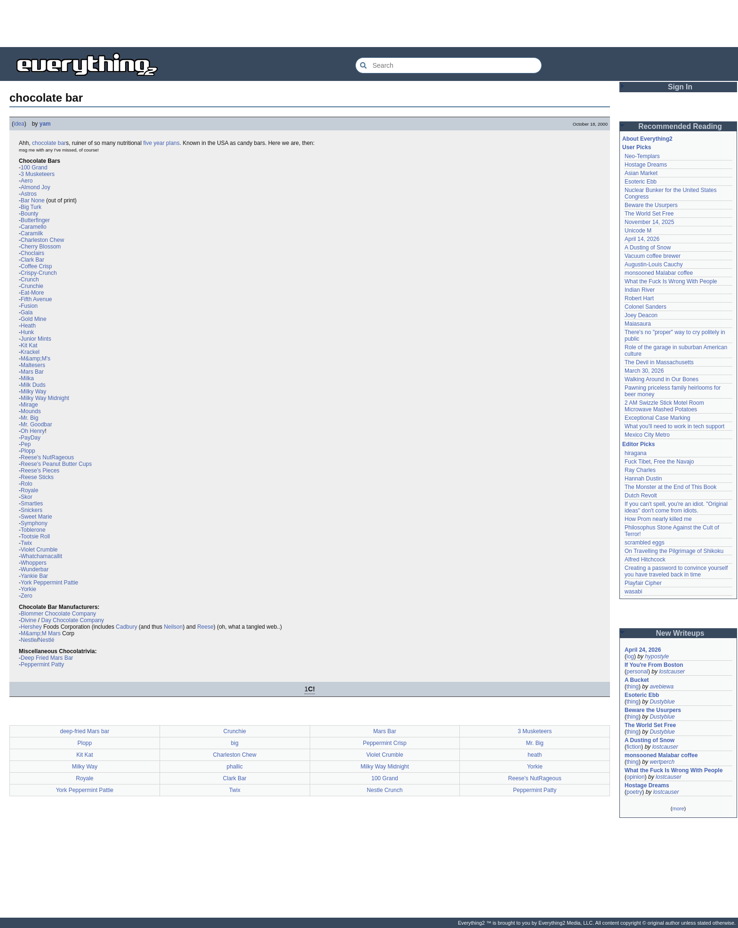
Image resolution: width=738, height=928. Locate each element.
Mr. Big (29, 418)
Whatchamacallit (41, 556)
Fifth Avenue (36, 299)
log (630, 656)
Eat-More (32, 292)
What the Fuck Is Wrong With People (671, 281)
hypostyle (657, 656)
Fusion (29, 306)
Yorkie (28, 589)
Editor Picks (638, 444)
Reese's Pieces (40, 470)
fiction (633, 747)
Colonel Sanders (645, 307)
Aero (26, 180)
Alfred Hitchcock (645, 559)
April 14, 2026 (642, 239)
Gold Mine (34, 319)
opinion (635, 777)
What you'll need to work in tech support (674, 426)
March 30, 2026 (644, 371)
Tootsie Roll (35, 536)
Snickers (31, 510)
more (678, 808)
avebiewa (662, 686)
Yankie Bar (34, 576)
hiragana (636, 453)
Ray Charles (640, 470)
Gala (26, 312)
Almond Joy (35, 187)
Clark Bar (32, 259)
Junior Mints (36, 339)
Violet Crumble (39, 549)
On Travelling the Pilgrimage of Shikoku (674, 551)
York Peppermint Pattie (49, 582)
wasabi (633, 591)
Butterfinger (35, 220)
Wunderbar (34, 569)
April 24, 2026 (643, 650)
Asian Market (641, 173)
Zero (26, 595)
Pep (26, 444)
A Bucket (637, 680)
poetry (634, 792)
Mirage (29, 404)
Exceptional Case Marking (657, 418)
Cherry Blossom (41, 246)
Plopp (28, 451)
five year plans (161, 143)
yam (45, 123)
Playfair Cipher (643, 583)
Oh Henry (33, 431)
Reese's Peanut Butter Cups (56, 464)
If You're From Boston (654, 665)
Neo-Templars (642, 156)
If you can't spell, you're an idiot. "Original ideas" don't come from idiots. (676, 507)
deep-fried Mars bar (85, 731)
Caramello (34, 227)
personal (637, 671)
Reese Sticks (37, 477)
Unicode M (638, 230)
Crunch (30, 279)
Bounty (29, 213)
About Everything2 (647, 139)
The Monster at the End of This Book (670, 487)
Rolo (26, 483)
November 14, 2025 (649, 222)
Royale (29, 490)
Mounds (31, 411)
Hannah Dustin (643, 478)
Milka (27, 378)
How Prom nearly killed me (658, 519)
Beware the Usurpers (651, 205)
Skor (26, 497)
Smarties (32, 503)
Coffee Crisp (36, 266)
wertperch (662, 762)
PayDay (30, 437)
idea (19, 123)
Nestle (29, 640)
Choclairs (32, 253)
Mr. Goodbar (36, 424)
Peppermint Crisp (385, 743)
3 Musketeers (38, 174)
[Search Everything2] (448, 65)
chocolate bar (49, 143)
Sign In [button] (680, 87)
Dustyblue (662, 701)
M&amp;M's (35, 358)
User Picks (636, 147)
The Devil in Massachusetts (659, 362)
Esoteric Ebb (641, 181)
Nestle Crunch (384, 790)
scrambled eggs (645, 542)
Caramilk (32, 233)
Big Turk (31, 207)
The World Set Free (649, 213)
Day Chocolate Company (72, 620)
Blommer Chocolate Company (58, 613)
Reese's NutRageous (47, 457)
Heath (28, 325)
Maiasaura (638, 323)
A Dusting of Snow (648, 247)
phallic (235, 766)
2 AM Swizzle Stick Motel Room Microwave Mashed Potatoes (664, 406)
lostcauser (672, 671)
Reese (205, 627)
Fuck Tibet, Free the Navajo (659, 461)
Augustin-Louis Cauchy (653, 264)
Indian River (640, 290)
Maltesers (33, 365)
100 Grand (34, 167)
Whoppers (34, 563)
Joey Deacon (641, 315)
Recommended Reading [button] (680, 126)
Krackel (30, 352)
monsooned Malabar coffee (659, 273)
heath (535, 755)
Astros (29, 194)
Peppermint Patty (42, 664)
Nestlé (46, 640)
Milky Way (33, 391)
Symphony (34, 523)
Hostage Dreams (646, 164)
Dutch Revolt (641, 495)
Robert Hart (639, 298)
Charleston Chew (42, 240)
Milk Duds (33, 385)
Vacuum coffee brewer (653, 256)
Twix (26, 543)
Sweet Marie (36, 516)
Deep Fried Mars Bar (47, 658)
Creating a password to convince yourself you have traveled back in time (676, 571)
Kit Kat (29, 345)
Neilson (173, 627)
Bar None (33, 200)
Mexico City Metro (647, 435)
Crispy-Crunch (39, 273)
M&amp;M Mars (41, 633)
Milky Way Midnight (45, 398)
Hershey (31, 627)
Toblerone (33, 530)
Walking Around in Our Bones (661, 379)
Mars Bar (32, 371)
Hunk (27, 332)
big (235, 743)
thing (632, 686)
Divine (28, 620)
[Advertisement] (369, 23)
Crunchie (32, 286)
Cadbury (126, 627)
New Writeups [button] (680, 633)
